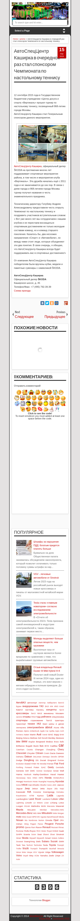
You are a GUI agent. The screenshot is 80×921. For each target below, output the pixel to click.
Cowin (46, 753)
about (48, 727)
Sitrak (18, 838)
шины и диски (56, 724)
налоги (19, 717)
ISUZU (43, 785)
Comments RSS (61, 918)
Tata (23, 845)
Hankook (27, 774)
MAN (43, 806)
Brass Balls (59, 742)
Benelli (45, 738)
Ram (33, 827)
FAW (33, 764)
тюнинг (31, 723)
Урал (44, 724)
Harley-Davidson (41, 774)
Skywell (32, 838)
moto (18, 816)
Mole (55, 813)
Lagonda (60, 796)
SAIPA (19, 834)
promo (20, 827)
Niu (26, 820)
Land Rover (35, 799)
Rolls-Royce (30, 831)
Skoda (25, 838)
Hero (29, 778)
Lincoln (28, 802)
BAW (62, 735)
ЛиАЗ (33, 713)
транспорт (21, 724)
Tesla (45, 845)
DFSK (61, 756)
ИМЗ (56, 706)
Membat (43, 810)
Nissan (19, 820)
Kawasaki (20, 792)
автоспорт (32, 702)
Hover (35, 781)
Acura (56, 727)
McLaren (32, 810)
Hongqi (19, 781)
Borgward (40, 741)
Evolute (61, 760)
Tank (18, 845)
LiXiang (53, 802)
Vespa (29, 852)
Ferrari (50, 764)
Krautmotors (21, 796)
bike (18, 741)
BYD (47, 746)
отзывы (27, 716)
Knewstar (37, 792)
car (61, 745)
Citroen (39, 753)
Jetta (42, 788)
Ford (61, 763)
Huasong (51, 781)
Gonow (39, 771)
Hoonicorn (27, 781)
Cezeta (30, 750)
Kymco (40, 795)
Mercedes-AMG (57, 810)
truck (26, 848)
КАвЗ (62, 706)
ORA (62, 820)
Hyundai (59, 781)
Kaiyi (62, 789)
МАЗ (40, 713)
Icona (18, 785)
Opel (56, 820)
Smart (48, 838)
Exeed (28, 764)
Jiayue (49, 789)
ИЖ (51, 706)
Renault (46, 827)
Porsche (59, 823)
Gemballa (60, 767)
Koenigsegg (48, 792)
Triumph (60, 845)
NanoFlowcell (52, 817)
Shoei (52, 834)
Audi (39, 734)
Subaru (45, 841)
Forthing (19, 767)
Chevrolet (21, 753)
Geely (51, 767)
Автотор (42, 703)
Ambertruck (34, 731)
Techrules (38, 845)
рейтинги (46, 716)
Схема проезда (22, 290)
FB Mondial (42, 764)
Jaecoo (60, 785)
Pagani (33, 824)
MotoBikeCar (36, 916)
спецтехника (58, 717)
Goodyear (48, 771)
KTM (31, 795)
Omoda (48, 820)
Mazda (19, 809)
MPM (34, 817)
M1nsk (27, 806)
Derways (46, 757)
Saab (61, 831)
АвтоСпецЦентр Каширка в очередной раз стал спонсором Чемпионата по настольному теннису (37, 64)
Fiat (56, 763)
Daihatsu (20, 757)
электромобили (35, 727)
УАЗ (39, 723)
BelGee (33, 738)
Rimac (61, 827)
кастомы (29, 710)
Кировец (40, 710)
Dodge (19, 760)
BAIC (50, 734)
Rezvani (54, 827)
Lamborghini (22, 799)
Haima (19, 774)
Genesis (20, 771)
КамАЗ (19, 710)
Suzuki (54, 841)
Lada (50, 795)
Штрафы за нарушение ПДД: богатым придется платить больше (46, 545)
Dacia (52, 753)
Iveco (49, 785)
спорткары (22, 720)
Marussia (51, 806)
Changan (39, 749)
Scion (33, 834)
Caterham (20, 750)
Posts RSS (44, 918)
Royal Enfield (52, 831)
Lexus (54, 799)
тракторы (59, 720)
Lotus (61, 802)
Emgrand (52, 760)
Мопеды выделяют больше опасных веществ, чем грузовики (48, 642)
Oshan (19, 824)
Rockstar (20, 831)
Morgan (61, 813)
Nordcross (33, 820)
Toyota (52, 845)
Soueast (19, 841)
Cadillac (54, 746)
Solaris (54, 838)
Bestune (60, 738)
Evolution (20, 764)
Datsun (28, 756)
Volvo (19, 855)
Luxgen (19, 806)
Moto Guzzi (27, 817)
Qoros (28, 827)
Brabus (49, 741)
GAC (43, 767)
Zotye (58, 855)
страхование (37, 720)
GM (27, 771)
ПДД (38, 717)
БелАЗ (61, 703)
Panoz (40, 824)
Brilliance (20, 746)
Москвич (60, 713)
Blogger (46, 900)
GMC (32, 771)
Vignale (41, 852)
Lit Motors (38, 803)
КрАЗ (61, 710)
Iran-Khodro (33, 785)
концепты (51, 709)
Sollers (61, 838)
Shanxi (46, 834)
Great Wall (58, 771)
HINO (34, 778)
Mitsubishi (47, 813)
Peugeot (49, 823)
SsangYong (29, 841)
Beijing (19, 738)
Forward (28, 767)
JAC (54, 785)
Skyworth (40, 838)
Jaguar (19, 788)
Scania (26, 834)
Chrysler (31, 753)
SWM (61, 841)
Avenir (45, 735)
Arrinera (19, 735)
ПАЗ (33, 717)
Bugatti (29, 746)
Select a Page (22, 30)
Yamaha (44, 855)
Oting (26, 824)
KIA (29, 792)
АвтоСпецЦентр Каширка (28, 166)
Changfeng (50, 750)
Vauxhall (52, 849)
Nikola (61, 817)
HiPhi (41, 778)
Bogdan (32, 742)
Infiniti (24, 784)
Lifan (61, 799)
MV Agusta (41, 817)
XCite (36, 856)
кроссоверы (22, 713)
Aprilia (51, 731)
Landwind (46, 799)
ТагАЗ (49, 720)
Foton (36, 767)
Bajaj (56, 734)
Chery (61, 749)
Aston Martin (30, 734)
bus (42, 746)
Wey (31, 855)
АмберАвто (52, 703)
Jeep (27, 788)
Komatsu (60, 792)
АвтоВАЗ (21, 702)
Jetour (35, 788)
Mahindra (35, 806)
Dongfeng (29, 760)
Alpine (26, 731)
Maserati (60, 806)
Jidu (56, 789)
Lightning (20, 803)
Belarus (26, 738)
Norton (41, 820)
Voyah (25, 856)
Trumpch (34, 849)
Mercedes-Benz (24, 813)
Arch (62, 731)
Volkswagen (57, 852)
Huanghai (42, 781)
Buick (36, 746)
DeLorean (37, 757)
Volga (47, 852)
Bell (39, 738)
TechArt (29, 845)
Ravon (39, 827)
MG (35, 813)
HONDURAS (58, 778)
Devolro (54, 757)
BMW (24, 741)
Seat (39, 834)
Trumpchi (43, 848)
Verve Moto (21, 852)
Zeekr (51, 855)
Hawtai (60, 774)
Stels (38, 841)
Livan (46, 803)
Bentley (51, 738)
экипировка (21, 728)
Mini (39, 813)
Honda (48, 777)
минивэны (49, 713)
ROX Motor (41, 831)
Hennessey (21, 778)
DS (37, 760)
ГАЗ (41, 706)
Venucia (60, 849)
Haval (53, 774)
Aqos (57, 731)
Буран (19, 706)
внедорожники (30, 706)
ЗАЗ (47, 706)
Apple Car (44, 731)
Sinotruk (60, 834)
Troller (19, 849)
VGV (35, 852)
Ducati (43, 760)
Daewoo (60, 753)
